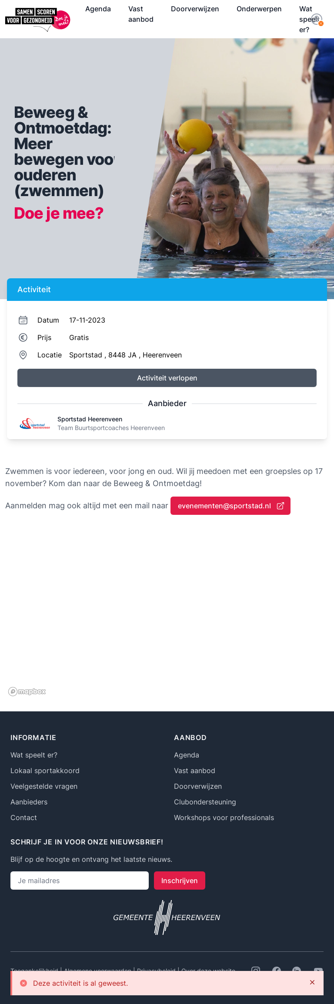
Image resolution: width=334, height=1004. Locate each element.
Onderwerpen (259, 8)
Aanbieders (28, 801)
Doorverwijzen (195, 8)
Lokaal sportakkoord (45, 770)
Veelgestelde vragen (43, 786)
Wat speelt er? (33, 754)
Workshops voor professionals (224, 817)
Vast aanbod (141, 13)
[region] (167, 612)
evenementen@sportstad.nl (231, 505)
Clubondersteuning (205, 801)
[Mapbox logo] (27, 692)
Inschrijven (179, 880)
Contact (23, 817)
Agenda (98, 8)
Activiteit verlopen (167, 378)
